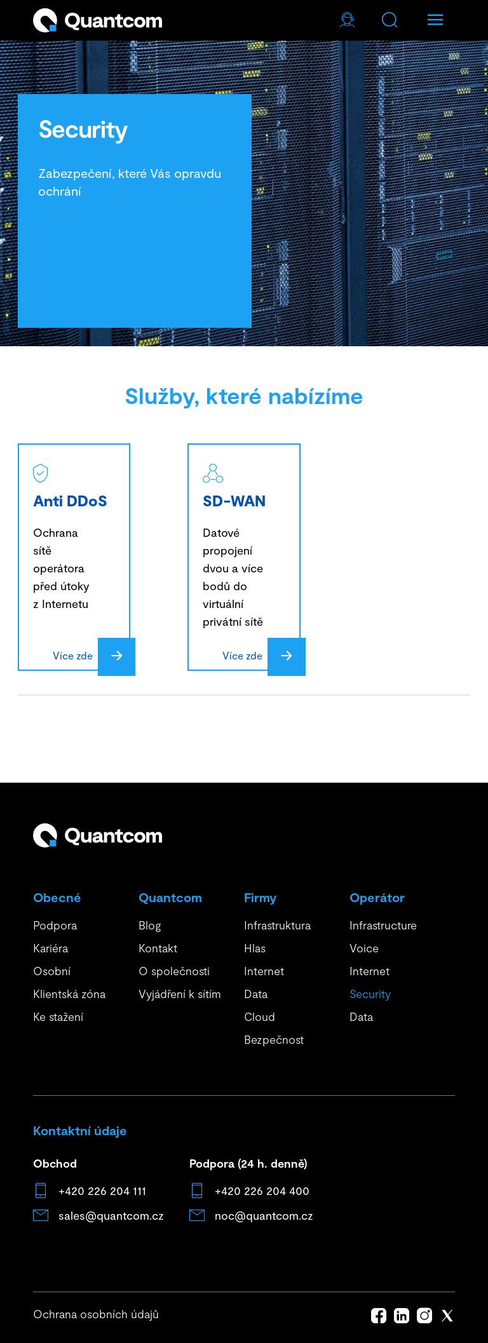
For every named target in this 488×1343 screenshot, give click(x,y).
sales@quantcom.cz (111, 1215)
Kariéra (50, 948)
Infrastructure (383, 925)
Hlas (255, 948)
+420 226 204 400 (262, 1191)
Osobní (52, 971)
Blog (150, 925)
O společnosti (174, 971)
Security (370, 994)
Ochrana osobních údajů (96, 1314)
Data (256, 994)
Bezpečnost (274, 1039)
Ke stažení (58, 1016)
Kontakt (158, 948)
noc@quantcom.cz (264, 1215)
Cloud (259, 1016)
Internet (264, 971)
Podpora (55, 925)
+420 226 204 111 (102, 1191)
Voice (364, 948)
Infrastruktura (277, 925)
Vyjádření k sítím (180, 994)
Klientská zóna (69, 994)
